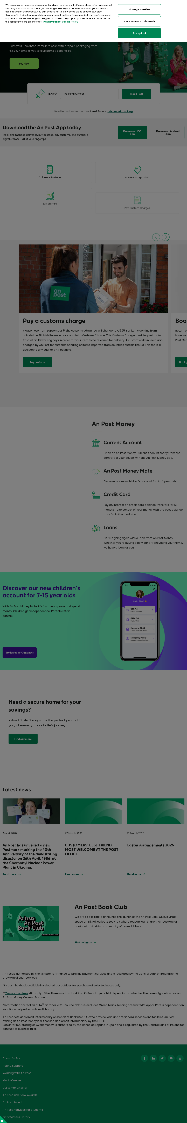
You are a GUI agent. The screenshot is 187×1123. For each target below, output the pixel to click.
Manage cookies (139, 9)
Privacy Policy (51, 21)
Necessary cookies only (139, 21)
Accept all (139, 33)
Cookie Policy (70, 21)
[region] (93, 21)
